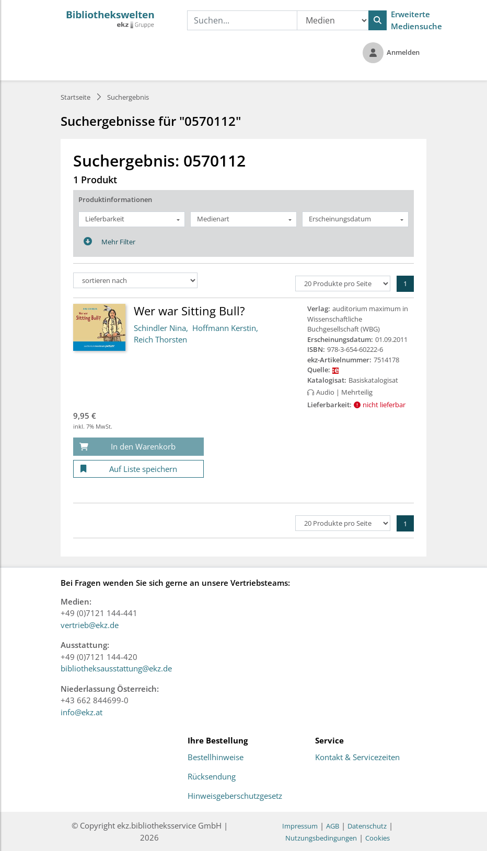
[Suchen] (377, 20)
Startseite (75, 97)
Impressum (300, 826)
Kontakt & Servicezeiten (357, 757)
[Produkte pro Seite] (342, 283)
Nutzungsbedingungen (321, 838)
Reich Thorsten (160, 339)
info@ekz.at (81, 712)
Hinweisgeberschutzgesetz (235, 796)
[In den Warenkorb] (138, 447)
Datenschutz (367, 826)
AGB (332, 826)
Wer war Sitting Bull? (189, 310)
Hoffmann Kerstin (224, 328)
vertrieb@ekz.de (90, 625)
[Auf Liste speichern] (138, 469)
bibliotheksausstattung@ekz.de (116, 668)
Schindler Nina (160, 328)
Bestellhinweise (215, 757)
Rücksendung (212, 777)
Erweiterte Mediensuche (416, 20)
